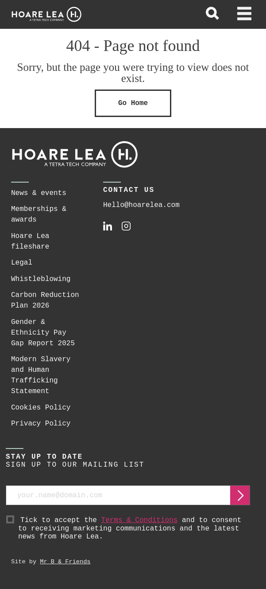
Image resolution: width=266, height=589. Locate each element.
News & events (38, 193)
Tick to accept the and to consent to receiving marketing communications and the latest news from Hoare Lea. (134, 528)
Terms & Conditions (139, 520)
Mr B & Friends (65, 561)
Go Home (133, 103)
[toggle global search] (212, 14)
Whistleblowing (40, 279)
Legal (21, 263)
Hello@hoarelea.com (141, 205)
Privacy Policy (40, 424)
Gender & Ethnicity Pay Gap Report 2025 (43, 332)
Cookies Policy (40, 408)
